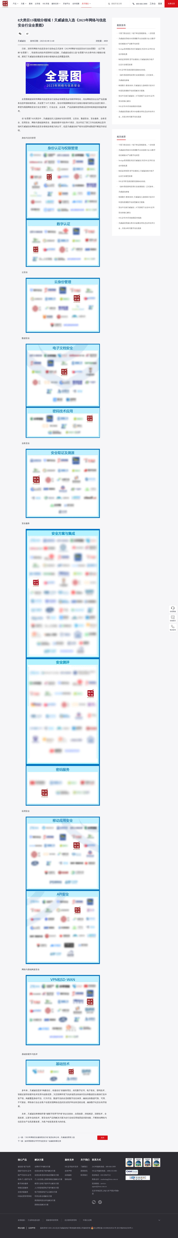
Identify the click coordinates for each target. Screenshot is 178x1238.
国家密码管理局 (52, 1220)
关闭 (102, 1138)
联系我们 (84, 1175)
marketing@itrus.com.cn (109, 1179)
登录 (160, 4)
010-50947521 (106, 1175)
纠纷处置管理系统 (25, 1196)
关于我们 (85, 1160)
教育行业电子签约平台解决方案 (47, 1183)
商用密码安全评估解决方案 (45, 1200)
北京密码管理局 (71, 1220)
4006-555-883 (112, 1171)
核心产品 (22, 1160)
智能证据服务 (23, 1188)
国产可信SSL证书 (24, 1175)
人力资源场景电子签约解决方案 (47, 1188)
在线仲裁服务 (23, 1192)
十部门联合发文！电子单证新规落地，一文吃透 (137, 33)
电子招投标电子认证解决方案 (46, 1192)
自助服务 (68, 1175)
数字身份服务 (23, 1183)
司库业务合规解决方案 (43, 1196)
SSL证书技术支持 (71, 1167)
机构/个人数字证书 (25, 1179)
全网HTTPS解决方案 (42, 1167)
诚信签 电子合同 (24, 1167)
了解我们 (84, 1167)
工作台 (153, 4)
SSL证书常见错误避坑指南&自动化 (132, 70)
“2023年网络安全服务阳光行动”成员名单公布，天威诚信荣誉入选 (50, 1137)
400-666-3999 (140, 4)
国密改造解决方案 (41, 1205)
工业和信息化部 (34, 1220)
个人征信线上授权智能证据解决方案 (48, 1179)
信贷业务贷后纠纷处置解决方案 (47, 1175)
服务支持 (69, 1160)
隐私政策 (68, 1179)
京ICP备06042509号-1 (125, 1228)
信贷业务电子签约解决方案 (45, 1171)
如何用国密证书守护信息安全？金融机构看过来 (43, 1141)
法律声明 (31, 1228)
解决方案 (39, 1160)
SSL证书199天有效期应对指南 (130, 106)
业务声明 (68, 1171)
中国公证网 (87, 1220)
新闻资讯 (84, 1171)
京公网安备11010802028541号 (104, 1228)
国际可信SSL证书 (24, 1171)
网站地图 (21, 1228)
